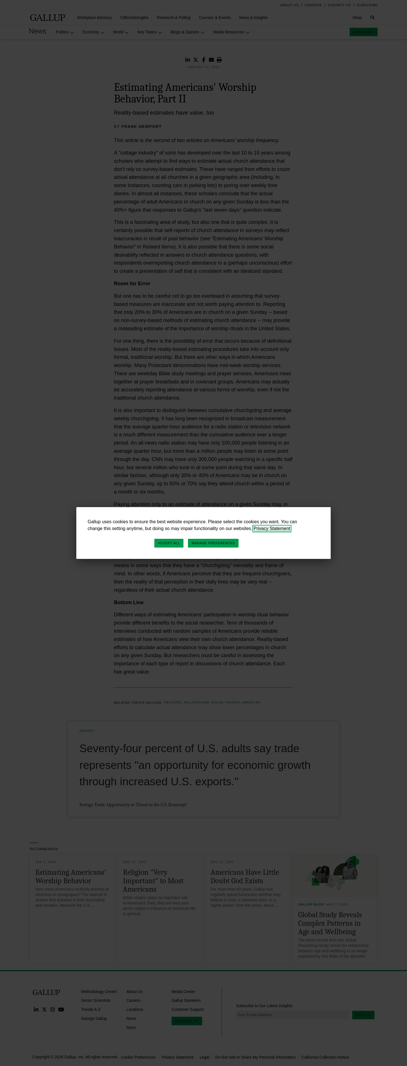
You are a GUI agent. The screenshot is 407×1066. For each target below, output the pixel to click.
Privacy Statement (272, 528)
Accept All (169, 543)
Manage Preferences (213, 543)
